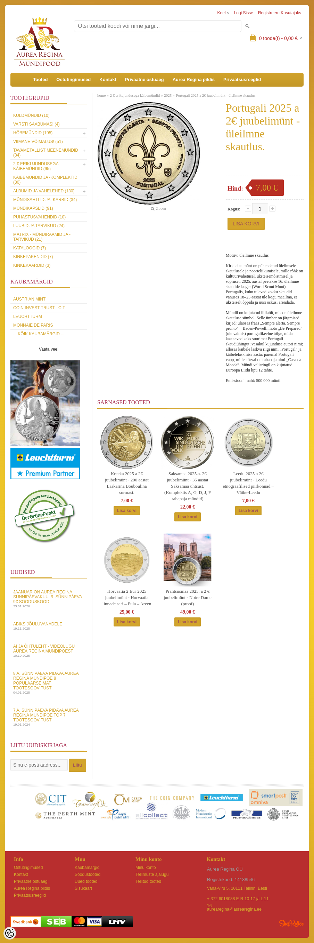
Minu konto (145, 867)
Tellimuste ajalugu (151, 874)
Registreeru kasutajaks (279, 12)
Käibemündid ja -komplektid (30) (45, 180)
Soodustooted (87, 874)
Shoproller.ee (291, 923)
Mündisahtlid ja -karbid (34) (45, 199)
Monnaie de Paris (33, 325)
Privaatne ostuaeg (144, 79)
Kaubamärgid (87, 867)
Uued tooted (86, 881)
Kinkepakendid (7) (33, 256)
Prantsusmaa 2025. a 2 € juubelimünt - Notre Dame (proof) (188, 597)
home (101, 95)
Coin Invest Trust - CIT (39, 307)
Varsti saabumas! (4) (36, 124)
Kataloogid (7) (29, 248)
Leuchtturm (27, 316)
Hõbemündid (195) (32, 132)
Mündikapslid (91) (33, 208)
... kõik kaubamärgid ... (38, 333)
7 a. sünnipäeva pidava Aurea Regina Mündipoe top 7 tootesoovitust (48, 717)
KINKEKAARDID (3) (31, 265)
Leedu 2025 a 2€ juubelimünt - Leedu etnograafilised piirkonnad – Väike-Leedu (248, 483)
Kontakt (107, 79)
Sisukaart (83, 888)
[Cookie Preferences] (9, 933)
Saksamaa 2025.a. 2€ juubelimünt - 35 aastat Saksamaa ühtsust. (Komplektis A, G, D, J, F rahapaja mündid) (187, 486)
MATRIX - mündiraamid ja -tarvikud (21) (42, 237)
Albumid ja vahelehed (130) (44, 191)
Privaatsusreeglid (242, 79)
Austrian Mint (29, 299)
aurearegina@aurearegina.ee (234, 909)
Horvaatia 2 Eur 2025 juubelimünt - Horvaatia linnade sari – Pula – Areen (126, 597)
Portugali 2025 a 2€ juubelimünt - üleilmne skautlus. (216, 95)
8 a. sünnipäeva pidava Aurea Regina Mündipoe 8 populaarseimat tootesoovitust (48, 682)
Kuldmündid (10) (31, 115)
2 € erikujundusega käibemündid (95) (35, 166)
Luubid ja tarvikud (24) (39, 225)
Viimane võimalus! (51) (38, 141)
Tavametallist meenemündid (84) (45, 153)
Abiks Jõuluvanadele (48, 626)
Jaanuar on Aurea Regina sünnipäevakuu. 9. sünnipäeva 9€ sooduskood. (48, 599)
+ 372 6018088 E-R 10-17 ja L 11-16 (238, 899)
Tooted (40, 79)
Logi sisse (243, 12)
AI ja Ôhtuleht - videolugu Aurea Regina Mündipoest (48, 650)
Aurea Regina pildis (194, 79)
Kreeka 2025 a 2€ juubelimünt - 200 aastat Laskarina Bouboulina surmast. (127, 483)
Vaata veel (48, 349)
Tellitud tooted (148, 881)
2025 (168, 95)
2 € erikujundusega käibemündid (135, 95)
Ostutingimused (73, 79)
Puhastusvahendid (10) (39, 217)
